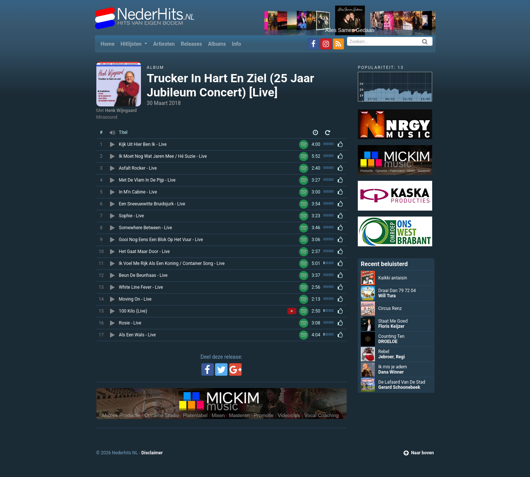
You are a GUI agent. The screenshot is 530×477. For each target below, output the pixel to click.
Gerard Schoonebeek (399, 387)
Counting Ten (391, 336)
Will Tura (387, 295)
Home (109, 43)
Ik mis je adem (392, 366)
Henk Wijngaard (120, 110)
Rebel (383, 351)
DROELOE (388, 341)
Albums (217, 44)
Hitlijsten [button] (132, 44)
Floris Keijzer (391, 326)
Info (236, 44)
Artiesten (164, 44)
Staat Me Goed (393, 321)
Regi (400, 356)
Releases (191, 44)
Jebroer (386, 356)
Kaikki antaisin (392, 278)
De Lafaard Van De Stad (401, 382)
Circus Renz (390, 308)
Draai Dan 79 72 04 (397, 290)
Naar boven (419, 452)
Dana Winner (391, 372)
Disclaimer (152, 452)
